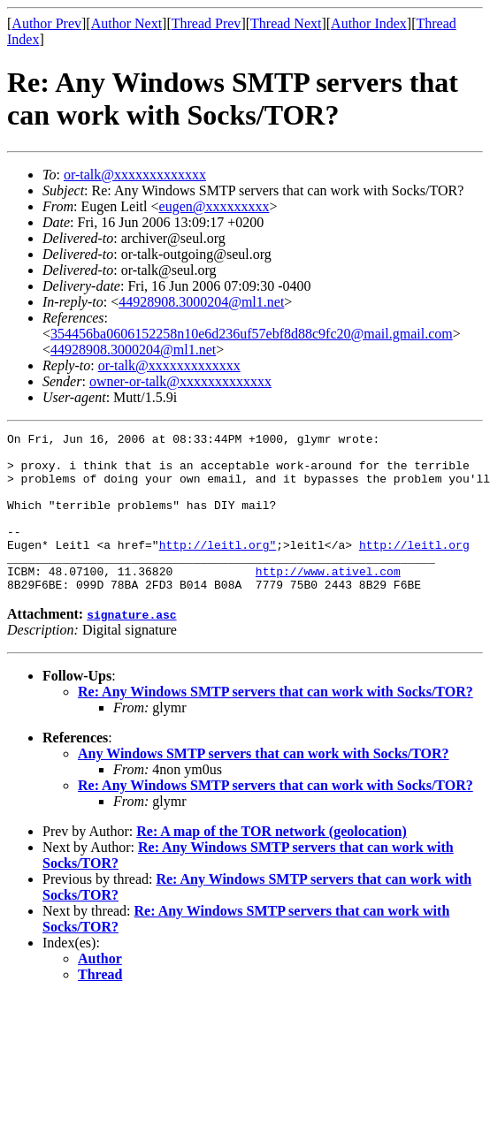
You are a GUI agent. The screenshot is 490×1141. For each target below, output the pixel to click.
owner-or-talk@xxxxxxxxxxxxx (180, 381)
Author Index (369, 23)
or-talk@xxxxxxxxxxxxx (135, 174)
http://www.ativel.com (328, 600)
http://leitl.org (414, 568)
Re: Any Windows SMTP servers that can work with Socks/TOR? (275, 723)
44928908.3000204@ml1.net (201, 301)
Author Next (126, 23)
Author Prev (46, 23)
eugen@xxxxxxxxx (214, 206)
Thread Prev (206, 23)
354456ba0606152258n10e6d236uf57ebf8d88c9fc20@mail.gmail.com (251, 333)
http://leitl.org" (218, 568)
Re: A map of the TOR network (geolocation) (271, 863)
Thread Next (285, 23)
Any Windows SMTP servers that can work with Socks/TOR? (263, 785)
